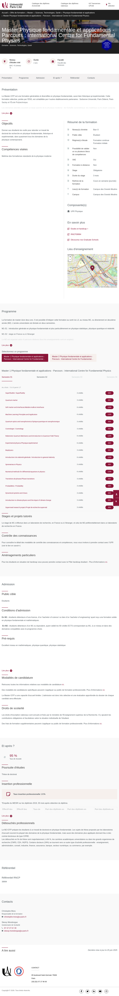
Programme (24, 78)
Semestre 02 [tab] (42, 377)
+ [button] (70, 256)
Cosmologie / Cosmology (14, 429)
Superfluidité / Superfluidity (15, 393)
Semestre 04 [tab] (112, 377)
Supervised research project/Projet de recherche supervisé (26, 507)
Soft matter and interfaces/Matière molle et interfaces (24, 407)
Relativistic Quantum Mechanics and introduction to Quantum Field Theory (32, 436)
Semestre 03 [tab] (77, 377)
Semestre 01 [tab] (7, 377)
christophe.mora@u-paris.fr (15, 916)
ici (106, 562)
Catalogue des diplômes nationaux (69, 5)
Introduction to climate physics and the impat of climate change (28, 500)
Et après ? (57, 78)
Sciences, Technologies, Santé (48, 13)
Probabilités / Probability (14, 486)
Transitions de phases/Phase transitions (19, 479)
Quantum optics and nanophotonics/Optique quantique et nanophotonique (32, 421)
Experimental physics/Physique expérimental (21, 443)
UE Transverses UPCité (94, 5)
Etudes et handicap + (77, 229)
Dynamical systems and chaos (16, 493)
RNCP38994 (74, 234)
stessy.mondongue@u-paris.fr (16, 931)
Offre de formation (17, 13)
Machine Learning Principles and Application (21, 414)
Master (30, 13)
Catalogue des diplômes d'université (40, 5)
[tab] (25, 359)
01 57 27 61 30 (10, 928)
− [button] (70, 259)
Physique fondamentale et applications (79, 13)
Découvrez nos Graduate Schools (82, 240)
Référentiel (74, 78)
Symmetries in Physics (13, 464)
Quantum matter (11, 400)
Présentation (7, 78)
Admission (40, 78)
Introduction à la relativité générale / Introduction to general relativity (30, 457)
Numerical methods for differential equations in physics (25, 472)
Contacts (91, 78)
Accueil (5, 13)
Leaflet (96, 287)
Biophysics (9, 450)
